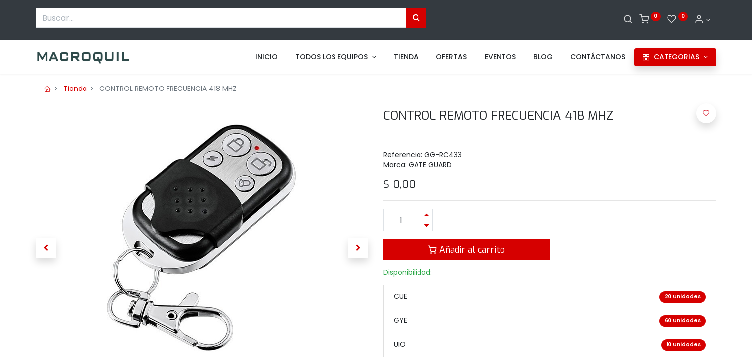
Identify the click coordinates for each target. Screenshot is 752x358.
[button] (46, 248)
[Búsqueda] (416, 18)
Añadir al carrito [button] (466, 250)
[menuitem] (266, 57)
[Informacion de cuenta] (702, 20)
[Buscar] (628, 20)
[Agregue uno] (426, 214)
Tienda (75, 88)
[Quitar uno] (426, 225)
